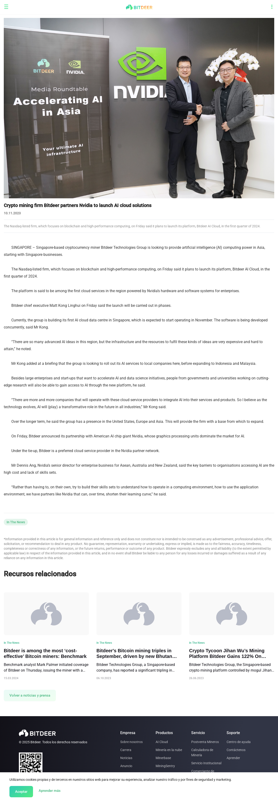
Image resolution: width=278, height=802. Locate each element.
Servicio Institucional (206, 763)
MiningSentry (165, 766)
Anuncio (126, 766)
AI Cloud (162, 742)
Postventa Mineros (205, 742)
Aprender (233, 758)
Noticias (126, 758)
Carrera (125, 750)
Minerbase (163, 758)
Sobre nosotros (131, 742)
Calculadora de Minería (202, 752)
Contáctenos (236, 750)
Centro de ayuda (239, 742)
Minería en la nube (169, 750)
